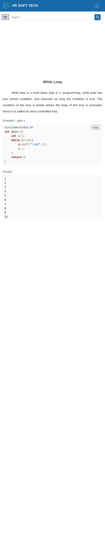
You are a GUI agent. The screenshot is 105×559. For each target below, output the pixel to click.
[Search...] (52, 17)
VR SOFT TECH (20, 5)
